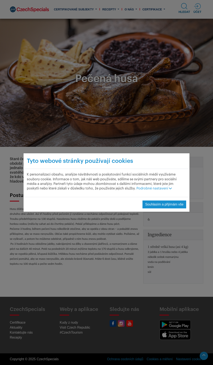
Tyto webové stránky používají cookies (80, 161)
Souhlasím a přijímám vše (164, 204)
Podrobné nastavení (154, 188)
